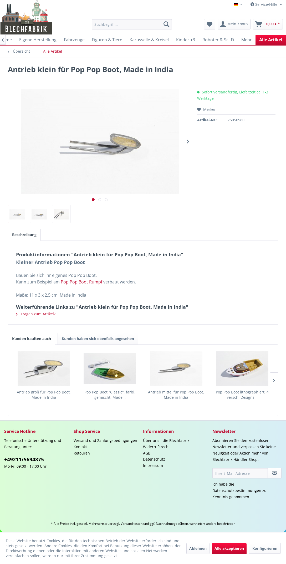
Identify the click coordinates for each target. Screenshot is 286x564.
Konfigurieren (264, 548)
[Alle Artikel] (271, 40)
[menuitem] (132, 24)
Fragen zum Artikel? (35, 313)
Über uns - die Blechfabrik (166, 440)
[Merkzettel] (209, 24)
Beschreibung (24, 234)
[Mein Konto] (234, 24)
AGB (146, 453)
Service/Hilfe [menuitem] (264, 4)
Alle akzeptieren (229, 548)
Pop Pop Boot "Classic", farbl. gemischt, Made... (109, 395)
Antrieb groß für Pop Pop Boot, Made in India (44, 395)
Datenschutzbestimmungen (236, 490)
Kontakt (80, 446)
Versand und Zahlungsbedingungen (105, 440)
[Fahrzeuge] (74, 40)
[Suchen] (166, 24)
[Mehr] (247, 40)
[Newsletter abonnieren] (275, 473)
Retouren (82, 453)
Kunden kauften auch (31, 338)
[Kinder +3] (185, 40)
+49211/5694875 (24, 459)
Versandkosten (131, 523)
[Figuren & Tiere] (107, 40)
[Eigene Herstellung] (38, 40)
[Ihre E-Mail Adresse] (240, 473)
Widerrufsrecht (156, 446)
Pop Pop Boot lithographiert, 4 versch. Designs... (242, 395)
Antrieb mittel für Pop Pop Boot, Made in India (176, 395)
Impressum (153, 465)
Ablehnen (198, 548)
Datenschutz (154, 459)
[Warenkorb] (268, 24)
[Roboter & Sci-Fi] (218, 40)
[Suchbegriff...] (132, 24)
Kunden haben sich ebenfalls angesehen (98, 338)
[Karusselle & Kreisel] (149, 40)
